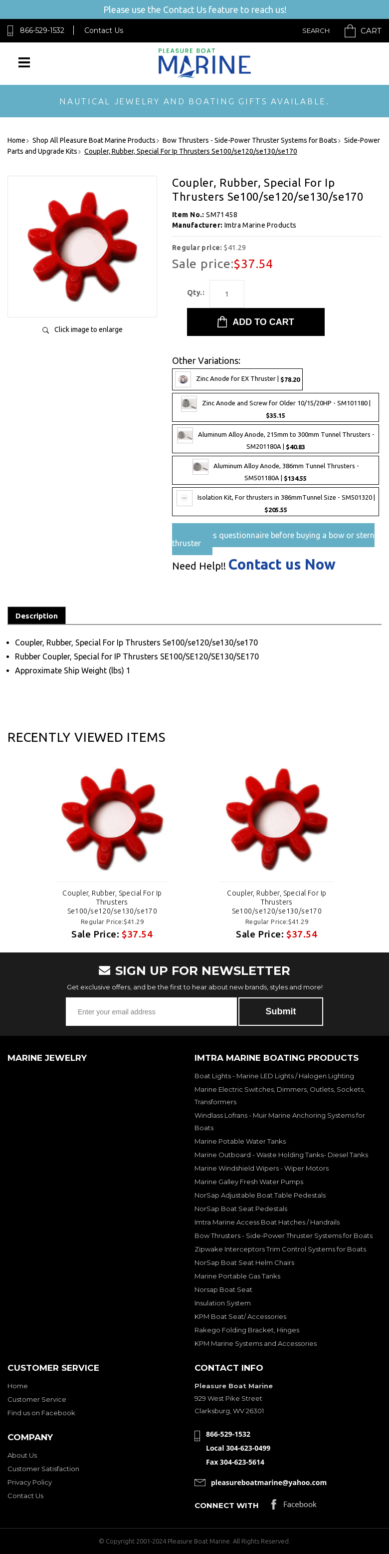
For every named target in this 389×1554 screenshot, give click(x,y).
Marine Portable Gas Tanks (237, 1276)
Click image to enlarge (88, 329)
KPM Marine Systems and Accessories (255, 1343)
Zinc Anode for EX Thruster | (237, 379)
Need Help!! (199, 566)
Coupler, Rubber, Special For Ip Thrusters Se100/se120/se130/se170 (112, 902)
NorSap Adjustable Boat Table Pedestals (260, 1195)
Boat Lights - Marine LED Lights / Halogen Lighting (274, 1076)
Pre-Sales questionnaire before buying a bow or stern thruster (273, 539)
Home (17, 1386)
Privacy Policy (29, 1482)
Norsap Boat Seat (223, 1289)
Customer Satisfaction (43, 1469)
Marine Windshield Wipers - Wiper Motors (261, 1168)
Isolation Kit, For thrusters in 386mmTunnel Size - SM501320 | (276, 501)
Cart (371, 30)
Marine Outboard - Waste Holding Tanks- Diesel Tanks (281, 1155)
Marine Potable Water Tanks (240, 1141)
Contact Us (103, 30)
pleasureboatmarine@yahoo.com (269, 1482)
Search (316, 30)
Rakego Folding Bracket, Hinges (246, 1330)
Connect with (226, 1505)
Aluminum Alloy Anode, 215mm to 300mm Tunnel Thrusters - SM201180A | (276, 438)
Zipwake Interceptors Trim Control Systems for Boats (280, 1249)
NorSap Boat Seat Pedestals (240, 1209)
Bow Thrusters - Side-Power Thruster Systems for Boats (283, 1236)
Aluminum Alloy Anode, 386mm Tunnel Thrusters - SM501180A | (276, 470)
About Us (22, 1455)
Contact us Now (282, 564)
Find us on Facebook (41, 1413)
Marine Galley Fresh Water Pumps (248, 1182)
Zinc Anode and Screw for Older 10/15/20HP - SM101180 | (276, 407)
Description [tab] (36, 616)
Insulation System (222, 1303)
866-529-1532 (42, 30)
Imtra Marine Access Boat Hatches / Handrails (267, 1222)
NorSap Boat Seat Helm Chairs (244, 1262)
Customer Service (36, 1399)
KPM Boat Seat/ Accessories (240, 1316)
